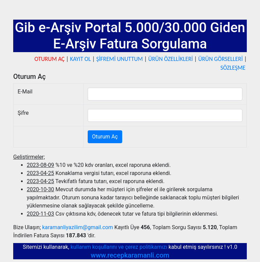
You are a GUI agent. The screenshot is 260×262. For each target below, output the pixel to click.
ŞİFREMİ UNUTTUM (119, 59)
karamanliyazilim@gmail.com (77, 227)
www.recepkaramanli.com (130, 255)
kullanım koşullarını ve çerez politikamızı (119, 247)
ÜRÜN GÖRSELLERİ (220, 59)
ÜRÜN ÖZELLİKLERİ (170, 59)
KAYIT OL (80, 59)
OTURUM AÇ (50, 59)
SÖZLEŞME (232, 67)
